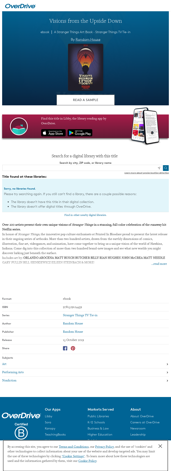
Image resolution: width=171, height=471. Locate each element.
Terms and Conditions (74, 447)
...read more (159, 264)
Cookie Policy (87, 461)
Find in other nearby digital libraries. (85, 215)
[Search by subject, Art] (85, 364)
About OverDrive (142, 416)
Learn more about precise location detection (146, 172)
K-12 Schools (96, 422)
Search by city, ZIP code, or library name (85, 162)
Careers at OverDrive (145, 422)
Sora (48, 422)
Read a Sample (85, 100)
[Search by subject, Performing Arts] (85, 372)
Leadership (138, 434)
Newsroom (138, 428)
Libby (48, 416)
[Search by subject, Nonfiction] (85, 381)
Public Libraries (98, 416)
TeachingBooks (55, 434)
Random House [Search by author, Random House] (88, 39)
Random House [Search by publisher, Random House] (73, 331)
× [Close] (160, 446)
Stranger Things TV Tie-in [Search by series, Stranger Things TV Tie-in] (80, 315)
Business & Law (98, 428)
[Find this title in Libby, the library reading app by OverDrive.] (85, 126)
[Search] (166, 168)
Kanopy (50, 428)
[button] (64, 409)
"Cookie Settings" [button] (73, 456)
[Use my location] (159, 168)
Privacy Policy (104, 447)
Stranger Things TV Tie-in (112, 32)
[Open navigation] (164, 6)
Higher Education (100, 434)
